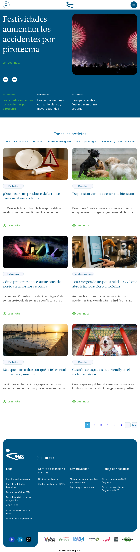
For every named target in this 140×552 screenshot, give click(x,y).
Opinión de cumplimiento (19, 518)
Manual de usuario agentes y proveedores (83, 481)
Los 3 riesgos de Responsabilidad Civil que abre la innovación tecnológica (104, 284)
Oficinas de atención (48, 479)
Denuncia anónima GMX (18, 492)
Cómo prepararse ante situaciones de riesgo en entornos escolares (32, 284)
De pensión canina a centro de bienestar (103, 194)
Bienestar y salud (112, 141)
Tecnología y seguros (86, 141)
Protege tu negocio (59, 141)
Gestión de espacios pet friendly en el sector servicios (101, 372)
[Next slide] (14, 79)
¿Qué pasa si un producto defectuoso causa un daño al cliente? (31, 196)
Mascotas (131, 141)
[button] (18, 102)
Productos (39, 141)
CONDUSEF (12, 505)
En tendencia (9, 94)
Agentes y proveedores (82, 487)
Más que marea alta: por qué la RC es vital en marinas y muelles (34, 372)
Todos (7, 141)
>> (127, 425)
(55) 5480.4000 (47, 458)
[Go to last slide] (5, 79)
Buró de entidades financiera (15, 486)
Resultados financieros (18, 479)
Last (134, 425)
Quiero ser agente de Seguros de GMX (113, 489)
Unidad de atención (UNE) (51, 484)
